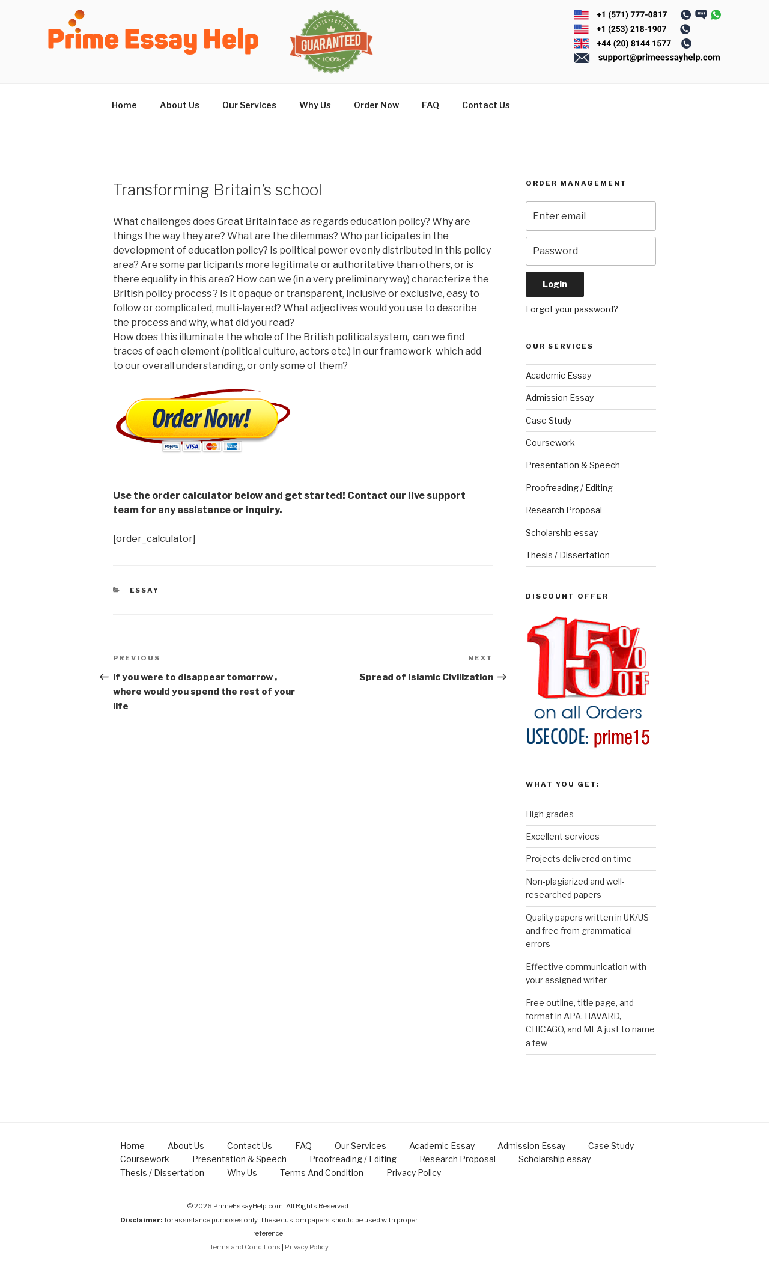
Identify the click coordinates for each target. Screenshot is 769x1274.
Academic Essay (558, 375)
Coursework (550, 442)
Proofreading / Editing (569, 488)
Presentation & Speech (573, 465)
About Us (179, 105)
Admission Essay (560, 397)
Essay (145, 590)
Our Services (249, 105)
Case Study (548, 420)
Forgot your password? (572, 309)
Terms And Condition (321, 1173)
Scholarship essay (562, 533)
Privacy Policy (413, 1173)
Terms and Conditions (245, 1247)
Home (124, 105)
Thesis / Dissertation (568, 555)
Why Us (315, 105)
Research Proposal (564, 510)
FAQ (430, 105)
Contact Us (486, 105)
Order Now (376, 105)
